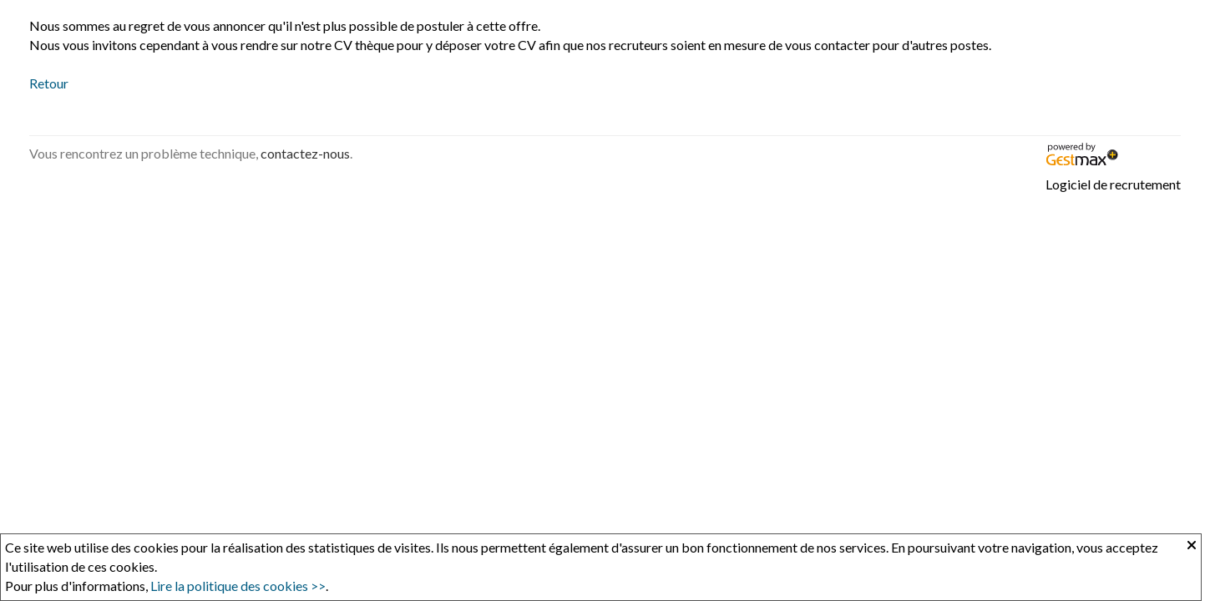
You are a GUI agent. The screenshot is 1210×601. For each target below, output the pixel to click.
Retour (48, 83)
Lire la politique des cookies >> (238, 585)
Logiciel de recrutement (1113, 184)
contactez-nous (305, 153)
